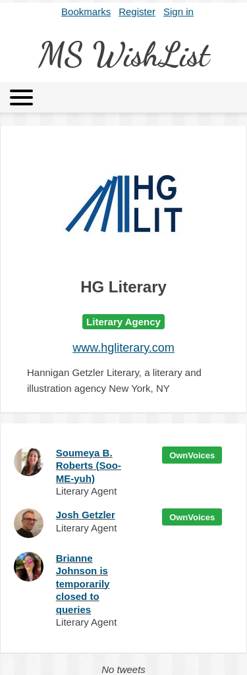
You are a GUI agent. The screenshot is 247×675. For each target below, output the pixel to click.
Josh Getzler (85, 514)
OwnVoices (192, 455)
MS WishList (123, 54)
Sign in (178, 11)
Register (137, 11)
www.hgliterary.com (123, 347)
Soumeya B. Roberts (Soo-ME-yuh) (88, 465)
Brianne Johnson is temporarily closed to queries (83, 584)
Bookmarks (86, 11)
